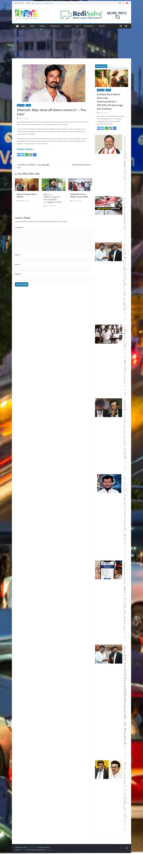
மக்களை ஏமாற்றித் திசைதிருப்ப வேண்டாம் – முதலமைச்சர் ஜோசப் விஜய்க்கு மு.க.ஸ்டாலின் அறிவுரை (125, 792)
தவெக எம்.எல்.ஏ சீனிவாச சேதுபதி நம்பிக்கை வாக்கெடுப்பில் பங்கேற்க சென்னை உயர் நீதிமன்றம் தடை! (125, 510)
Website (18, 274)
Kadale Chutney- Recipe (82, 165)
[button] (26, 26)
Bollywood (21, 105)
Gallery (67, 26)
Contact (102, 26)
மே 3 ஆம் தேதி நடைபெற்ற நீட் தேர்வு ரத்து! (125, 212)
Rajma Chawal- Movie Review (27, 195)
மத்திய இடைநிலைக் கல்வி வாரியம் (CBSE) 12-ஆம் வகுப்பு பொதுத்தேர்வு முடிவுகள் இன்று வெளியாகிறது (125, 596)
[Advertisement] (71, 43)
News (32, 26)
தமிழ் (23, 26)
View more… (26, 149)
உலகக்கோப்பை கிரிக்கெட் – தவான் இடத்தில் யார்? (32, 166)
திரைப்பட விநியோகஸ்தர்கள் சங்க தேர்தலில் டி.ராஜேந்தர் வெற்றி (52, 198)
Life (77, 26)
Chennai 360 (54, 26)
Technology (88, 26)
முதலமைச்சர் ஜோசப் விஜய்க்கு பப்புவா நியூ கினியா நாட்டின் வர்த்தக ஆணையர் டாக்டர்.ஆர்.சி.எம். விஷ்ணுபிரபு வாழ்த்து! (125, 277)
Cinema (42, 26)
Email (17, 264)
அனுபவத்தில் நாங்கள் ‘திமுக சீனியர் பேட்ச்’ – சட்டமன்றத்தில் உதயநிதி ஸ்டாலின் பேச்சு (125, 355)
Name (18, 255)
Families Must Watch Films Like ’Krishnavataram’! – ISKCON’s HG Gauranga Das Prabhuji (110, 101)
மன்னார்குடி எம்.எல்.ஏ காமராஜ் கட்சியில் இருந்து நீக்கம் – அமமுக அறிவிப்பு (125, 159)
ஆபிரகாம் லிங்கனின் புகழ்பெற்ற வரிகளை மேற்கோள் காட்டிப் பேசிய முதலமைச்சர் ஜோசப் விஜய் (125, 430)
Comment (19, 227)
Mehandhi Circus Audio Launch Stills (79, 195)
